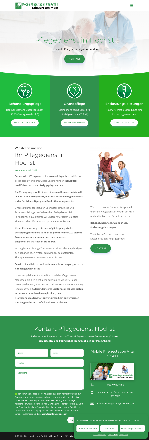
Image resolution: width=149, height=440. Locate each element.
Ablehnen (109, 428)
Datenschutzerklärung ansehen (52, 414)
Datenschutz (113, 435)
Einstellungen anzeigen (132, 428)
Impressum (123, 435)
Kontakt (74, 59)
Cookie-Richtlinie (99, 435)
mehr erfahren (25, 122)
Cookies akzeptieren (87, 428)
